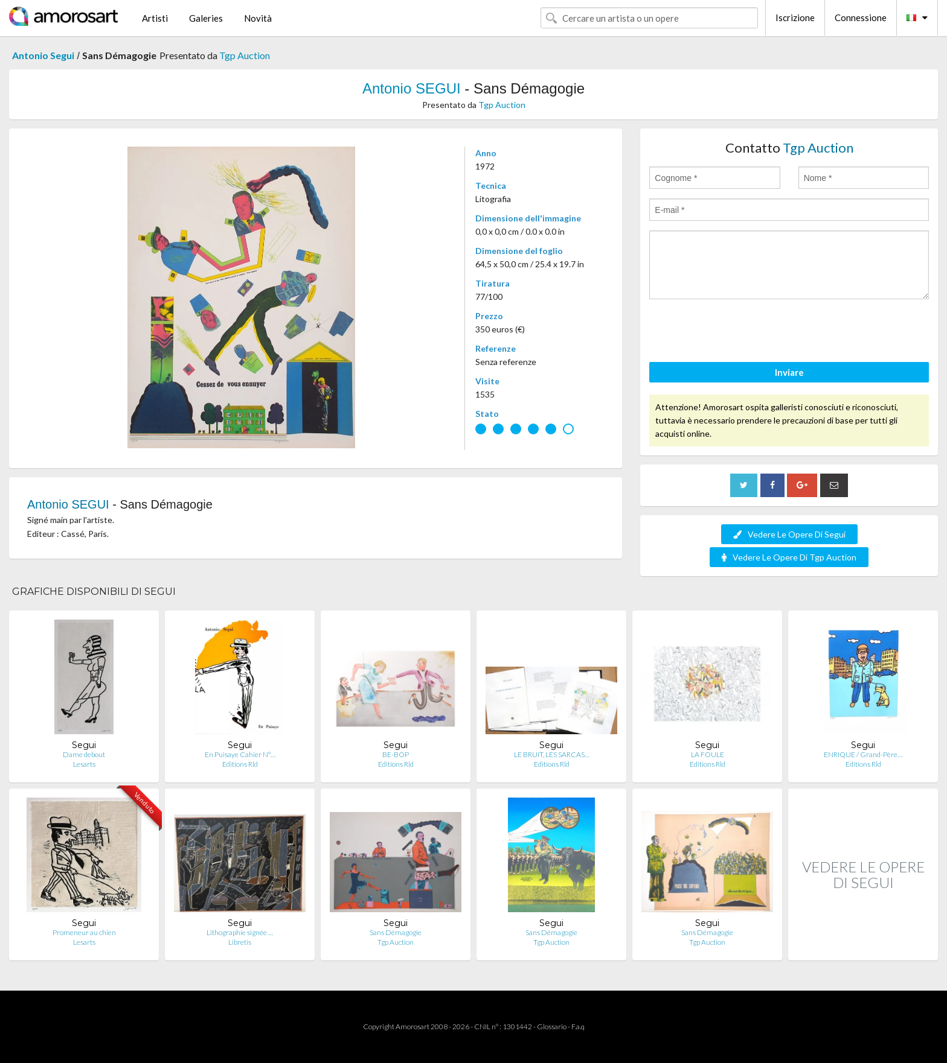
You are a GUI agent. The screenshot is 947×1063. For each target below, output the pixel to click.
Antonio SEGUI (411, 88)
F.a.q (578, 1026)
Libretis (239, 942)
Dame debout (84, 754)
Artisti (155, 18)
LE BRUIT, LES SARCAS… (551, 754)
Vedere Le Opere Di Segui (789, 534)
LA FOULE (707, 754)
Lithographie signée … (240, 932)
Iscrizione (795, 17)
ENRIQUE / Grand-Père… (863, 754)
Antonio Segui (43, 55)
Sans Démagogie (396, 932)
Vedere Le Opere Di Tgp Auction (789, 557)
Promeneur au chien (84, 932)
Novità (258, 18)
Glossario (552, 1026)
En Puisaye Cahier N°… (240, 754)
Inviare (789, 372)
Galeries (206, 18)
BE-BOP (395, 754)
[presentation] (741, 332)
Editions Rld (240, 764)
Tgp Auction (244, 55)
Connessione (861, 17)
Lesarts (84, 764)
